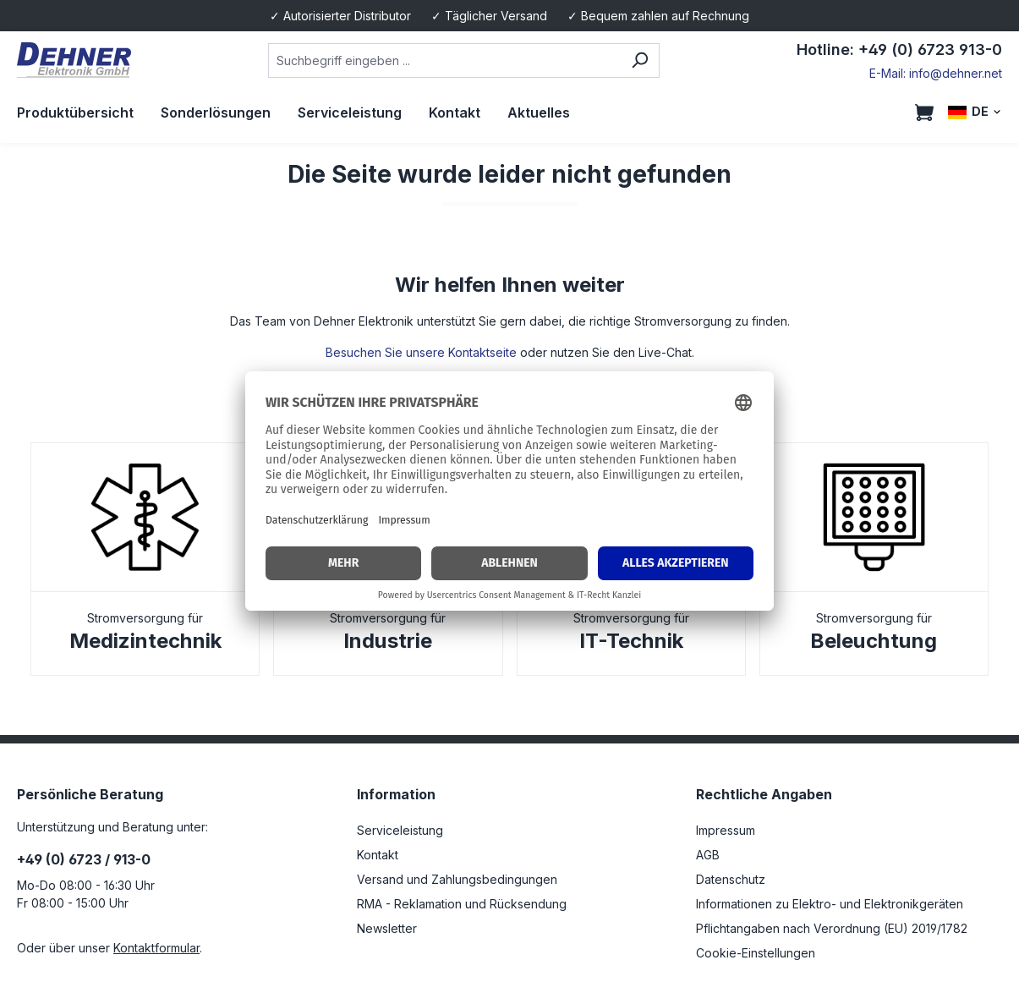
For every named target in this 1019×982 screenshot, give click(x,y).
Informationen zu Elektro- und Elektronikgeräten (829, 904)
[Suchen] (640, 60)
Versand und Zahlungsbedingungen (457, 879)
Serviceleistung (400, 830)
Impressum (725, 830)
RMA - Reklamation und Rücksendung (462, 904)
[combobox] (444, 60)
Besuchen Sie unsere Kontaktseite (421, 352)
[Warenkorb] (924, 112)
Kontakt (377, 855)
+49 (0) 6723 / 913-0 (84, 859)
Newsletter (387, 928)
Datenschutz (730, 879)
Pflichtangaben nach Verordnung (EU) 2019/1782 (831, 928)
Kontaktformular (156, 948)
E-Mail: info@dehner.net (935, 73)
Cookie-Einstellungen (755, 953)
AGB (708, 855)
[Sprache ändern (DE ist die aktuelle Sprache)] (975, 112)
